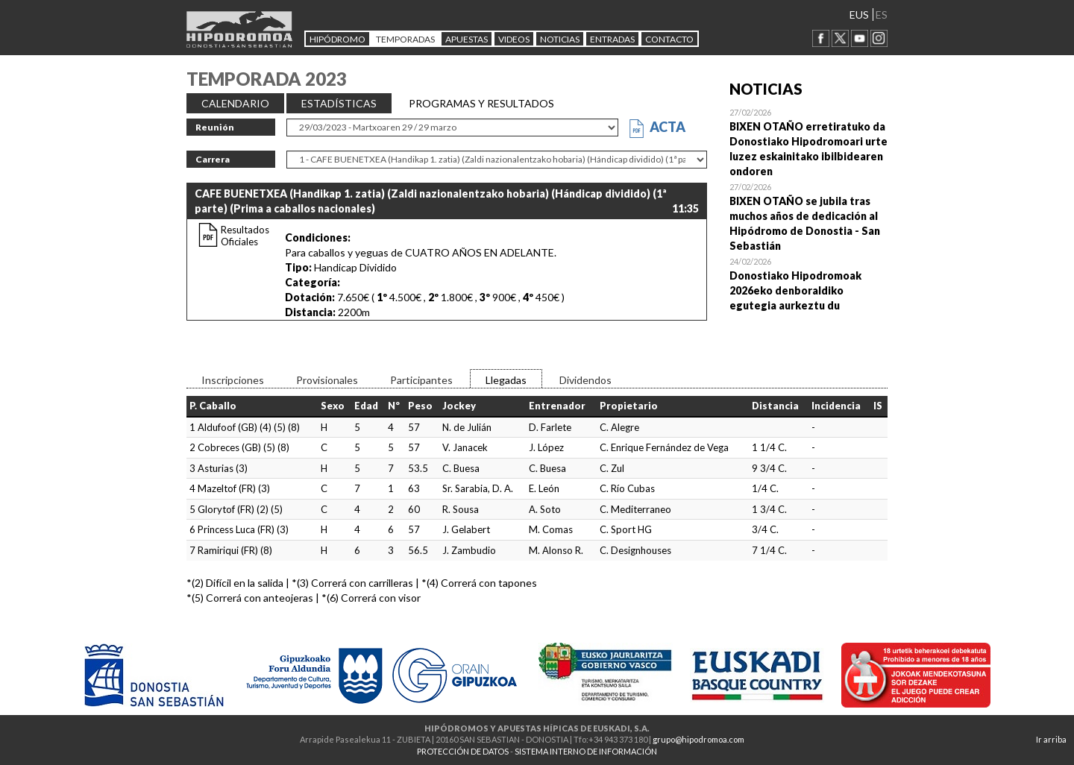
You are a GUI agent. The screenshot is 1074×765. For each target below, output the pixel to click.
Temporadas (405, 39)
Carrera (212, 159)
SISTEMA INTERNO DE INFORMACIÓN (586, 751)
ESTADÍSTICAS (339, 103)
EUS (859, 14)
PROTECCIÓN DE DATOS (463, 751)
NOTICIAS (560, 39)
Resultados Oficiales (245, 236)
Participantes (421, 380)
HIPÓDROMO (337, 39)
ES (882, 14)
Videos (514, 39)
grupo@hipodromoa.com (698, 739)
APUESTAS (466, 39)
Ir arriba (1051, 739)
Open (808, 141)
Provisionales (327, 380)
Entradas (612, 39)
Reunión (214, 127)
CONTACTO (669, 39)
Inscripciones (232, 380)
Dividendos (585, 380)
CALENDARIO (235, 103)
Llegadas (506, 380)
